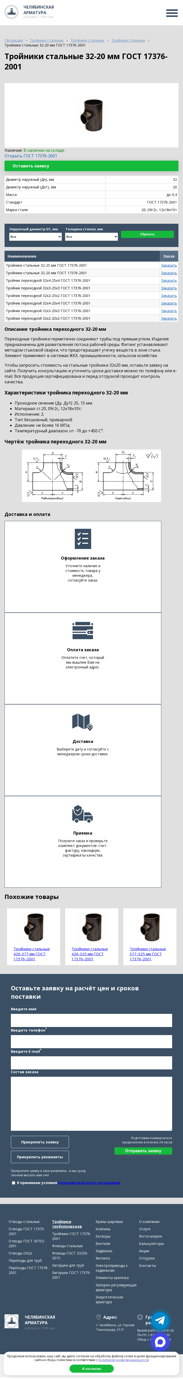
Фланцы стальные (67, 1247)
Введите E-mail (26, 1052)
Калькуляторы (151, 1245)
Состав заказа (24, 1072)
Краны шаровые (109, 1223)
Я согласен (91, 1368)
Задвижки (104, 1252)
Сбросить (147, 234)
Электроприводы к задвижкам (112, 1269)
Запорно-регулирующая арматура (116, 1289)
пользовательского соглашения (89, 1183)
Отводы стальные (24, 1223)
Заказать (169, 265)
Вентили (103, 1245)
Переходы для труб (25, 1262)
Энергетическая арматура (109, 1301)
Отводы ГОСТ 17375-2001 (27, 1233)
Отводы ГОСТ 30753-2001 (27, 1245)
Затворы (103, 1238)
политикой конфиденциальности (123, 1360)
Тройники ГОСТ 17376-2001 (71, 1238)
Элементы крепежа (112, 1279)
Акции (144, 1252)
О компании (149, 1223)
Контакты (147, 1267)
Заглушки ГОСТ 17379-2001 (71, 1277)
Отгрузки (147, 1260)
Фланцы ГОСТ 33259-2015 (70, 1257)
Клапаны (103, 1230)
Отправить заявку (143, 1151)
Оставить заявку (31, 166)
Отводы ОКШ (20, 1254)
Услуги (144, 1230)
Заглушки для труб (68, 1267)
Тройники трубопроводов (67, 1226)
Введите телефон (29, 1030)
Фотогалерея (150, 1238)
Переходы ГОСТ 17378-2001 (29, 1272)
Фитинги (103, 1260)
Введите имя (23, 1009)
